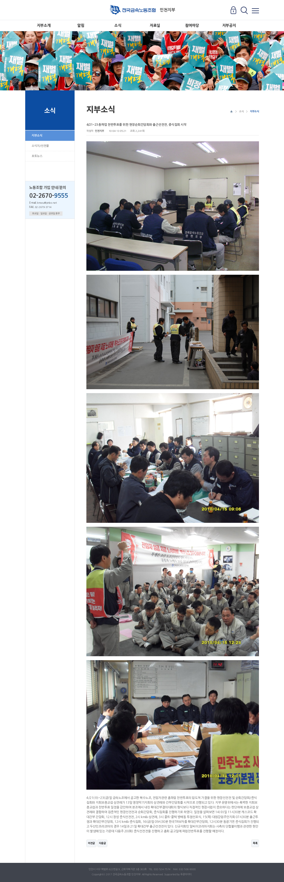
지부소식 (37, 135)
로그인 (233, 10)
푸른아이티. (186, 874)
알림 (80, 25)
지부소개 (44, 25)
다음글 (102, 843)
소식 (117, 25)
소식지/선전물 (40, 145)
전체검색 (244, 10)
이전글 (91, 843)
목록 (255, 843)
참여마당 (192, 25)
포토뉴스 (37, 156)
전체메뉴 (255, 10)
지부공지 (229, 25)
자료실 (155, 25)
